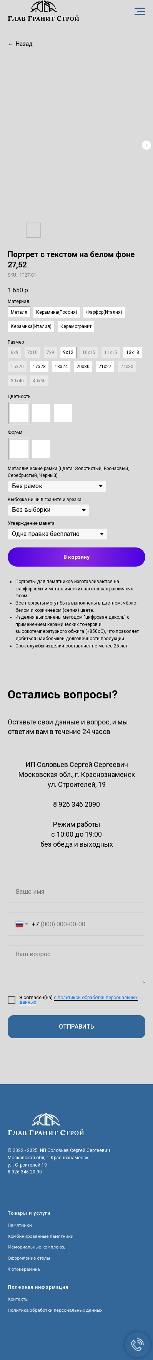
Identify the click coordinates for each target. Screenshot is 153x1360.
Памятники (20, 1225)
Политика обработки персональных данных (55, 1310)
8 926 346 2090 (76, 804)
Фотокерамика (24, 1269)
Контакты (18, 1299)
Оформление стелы (29, 1258)
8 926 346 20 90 (25, 1172)
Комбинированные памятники (40, 1236)
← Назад (20, 44)
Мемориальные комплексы (37, 1247)
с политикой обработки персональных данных (78, 1000)
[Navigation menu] (140, 11)
